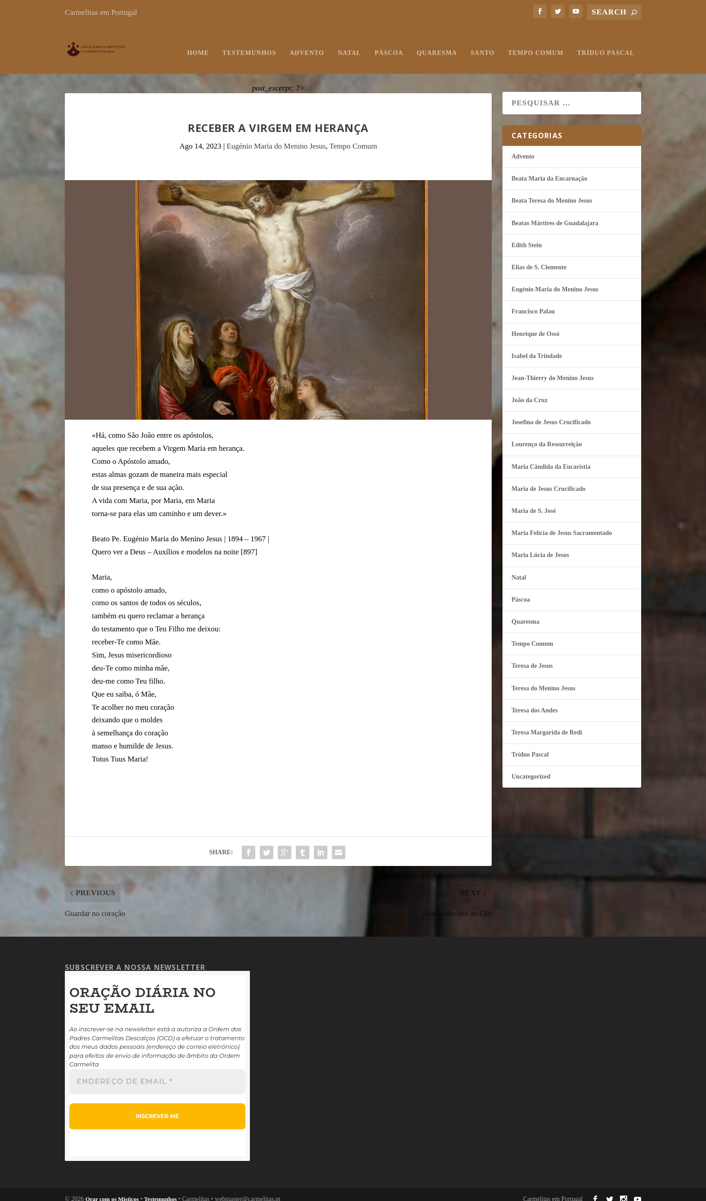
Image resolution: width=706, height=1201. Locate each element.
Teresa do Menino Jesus (543, 679)
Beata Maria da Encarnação (549, 169)
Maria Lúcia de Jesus (540, 546)
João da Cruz (529, 391)
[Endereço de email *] (157, 1072)
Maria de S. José (533, 502)
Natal (349, 44)
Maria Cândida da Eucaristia (550, 457)
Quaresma (436, 44)
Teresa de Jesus (532, 656)
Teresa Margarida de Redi (546, 723)
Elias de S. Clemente (538, 258)
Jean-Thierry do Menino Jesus (552, 369)
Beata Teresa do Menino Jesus (551, 191)
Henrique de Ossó (535, 325)
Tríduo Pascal (605, 44)
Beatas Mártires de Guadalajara (554, 214)
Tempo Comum (535, 44)
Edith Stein (526, 236)
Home (198, 44)
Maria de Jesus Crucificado (548, 479)
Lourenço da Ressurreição (546, 435)
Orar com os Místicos (112, 1190)
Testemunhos (249, 44)
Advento (307, 44)
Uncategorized (530, 767)
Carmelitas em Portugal (101, 12)
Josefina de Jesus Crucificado (551, 413)
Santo (482, 44)
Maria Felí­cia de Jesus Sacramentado (561, 524)
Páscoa (389, 44)
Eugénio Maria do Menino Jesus (276, 137)
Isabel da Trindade (536, 347)
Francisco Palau (533, 302)
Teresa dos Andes (534, 701)
